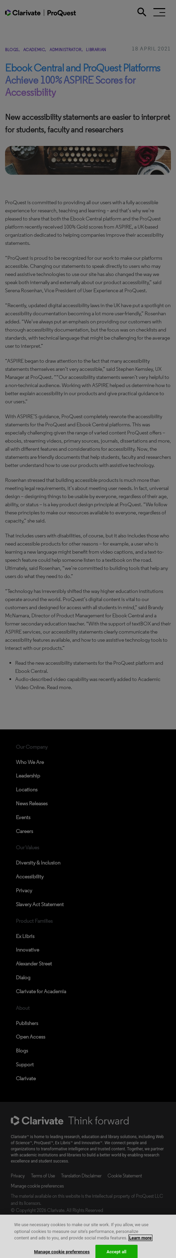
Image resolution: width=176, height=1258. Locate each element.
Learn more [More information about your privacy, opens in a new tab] (140, 1241)
